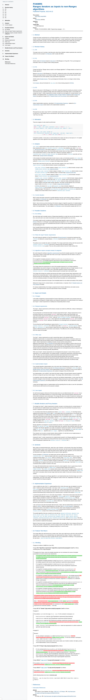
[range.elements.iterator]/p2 (63, 184)
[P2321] (72, 83)
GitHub (39, 506)
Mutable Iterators (44, 79)
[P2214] (34, 221)
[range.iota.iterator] (54, 169)
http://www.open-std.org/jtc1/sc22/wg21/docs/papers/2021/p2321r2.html (60, 696)
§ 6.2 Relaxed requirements (59, 368)
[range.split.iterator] (54, 176)
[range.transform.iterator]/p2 (46, 155)
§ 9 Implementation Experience (61, 103)
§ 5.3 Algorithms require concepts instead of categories (59, 94)
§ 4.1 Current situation (68, 506)
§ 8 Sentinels (43, 60)
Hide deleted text (40, 26)
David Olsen (37, 19)
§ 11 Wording (50, 343)
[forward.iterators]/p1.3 (40, 149)
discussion (52, 60)
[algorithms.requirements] (53, 253)
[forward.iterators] (62, 237)
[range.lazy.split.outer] (71, 172)
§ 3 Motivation (49, 53)
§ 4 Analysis (36, 83)
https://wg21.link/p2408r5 (40, 16)
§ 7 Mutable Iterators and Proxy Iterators (58, 96)
